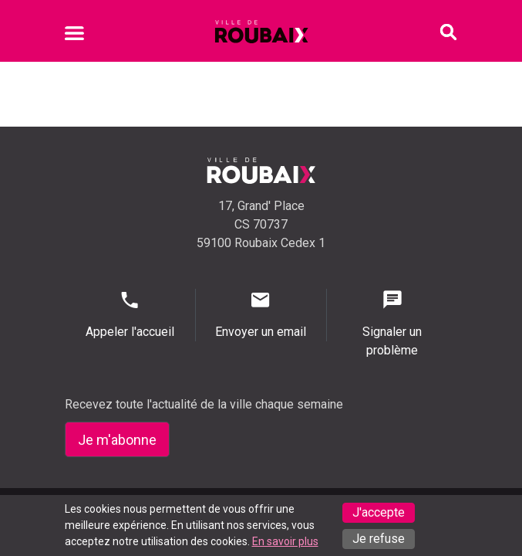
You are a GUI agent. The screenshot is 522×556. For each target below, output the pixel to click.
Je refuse (378, 538)
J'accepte (378, 512)
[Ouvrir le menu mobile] (75, 35)
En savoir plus (285, 541)
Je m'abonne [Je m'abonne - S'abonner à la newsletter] (117, 440)
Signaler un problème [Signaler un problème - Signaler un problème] (392, 323)
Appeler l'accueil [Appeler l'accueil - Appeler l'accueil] (130, 314)
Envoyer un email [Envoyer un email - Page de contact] (261, 314)
